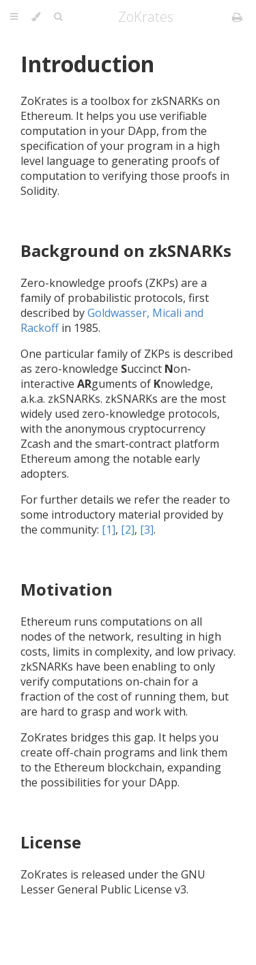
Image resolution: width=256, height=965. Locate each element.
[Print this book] (237, 17)
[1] (108, 529)
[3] (147, 529)
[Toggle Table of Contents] (14, 17)
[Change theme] (36, 17)
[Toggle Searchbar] (58, 17)
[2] (127, 529)
